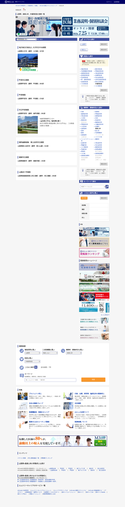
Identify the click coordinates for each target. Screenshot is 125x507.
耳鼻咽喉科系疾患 (86, 71)
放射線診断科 (99, 153)
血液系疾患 (84, 81)
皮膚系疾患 (98, 75)
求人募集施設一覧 (33, 458)
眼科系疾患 (98, 69)
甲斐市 (70, 468)
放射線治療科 (85, 155)
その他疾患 (98, 86)
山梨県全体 (52, 468)
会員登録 (116, 2)
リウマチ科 (98, 137)
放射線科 (84, 135)
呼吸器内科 (98, 114)
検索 (93, 379)
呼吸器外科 (84, 124)
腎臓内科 (84, 145)
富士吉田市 (101, 468)
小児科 (83, 118)
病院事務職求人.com (49, 494)
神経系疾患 (84, 69)
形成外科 (98, 120)
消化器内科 (84, 116)
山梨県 (84, 44)
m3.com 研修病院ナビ (95, 490)
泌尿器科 (84, 128)
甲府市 (62, 468)
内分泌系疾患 (99, 77)
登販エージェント (35, 494)
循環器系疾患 (85, 73)
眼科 (82, 132)
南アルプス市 (81, 468)
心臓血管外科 (99, 124)
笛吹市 (91, 468)
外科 (96, 118)
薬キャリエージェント (69, 492)
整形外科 (84, 120)
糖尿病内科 (98, 147)
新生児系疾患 (99, 81)
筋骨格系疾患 (85, 75)
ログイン (109, 2)
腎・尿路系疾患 (86, 79)
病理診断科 (98, 149)
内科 (82, 111)
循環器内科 (98, 116)
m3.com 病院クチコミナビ (78, 490)
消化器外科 (98, 143)
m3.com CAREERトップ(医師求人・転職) (27, 5)
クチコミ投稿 (22, 458)
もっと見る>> (105, 315)
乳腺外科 (84, 149)
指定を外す (104, 44)
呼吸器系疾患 (99, 71)
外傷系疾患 (98, 83)
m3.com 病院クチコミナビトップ (48, 5)
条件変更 (84, 198)
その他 (83, 153)
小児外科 (84, 126)
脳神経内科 (84, 114)
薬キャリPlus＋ (22, 494)
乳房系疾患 (84, 77)
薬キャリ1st (89, 492)
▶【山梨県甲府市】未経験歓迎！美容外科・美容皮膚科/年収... (37, 479)
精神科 (97, 111)
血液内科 (84, 143)
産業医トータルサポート (51, 492)
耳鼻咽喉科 (98, 132)
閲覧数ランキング (46, 458)
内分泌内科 (98, 145)
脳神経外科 (98, 122)
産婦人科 (98, 128)
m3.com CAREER (23, 490)
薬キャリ (81, 492)
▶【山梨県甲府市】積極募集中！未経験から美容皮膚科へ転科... (37, 481)
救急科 (83, 151)
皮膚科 (97, 126)
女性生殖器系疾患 (100, 79)
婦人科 (97, 130)
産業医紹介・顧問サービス (33, 492)
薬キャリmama (100, 492)
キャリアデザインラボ (61, 490)
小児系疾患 (84, 83)
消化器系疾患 (99, 73)
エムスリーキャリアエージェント (41, 490)
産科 (82, 130)
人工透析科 (84, 147)
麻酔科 (97, 139)
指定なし (84, 49)
